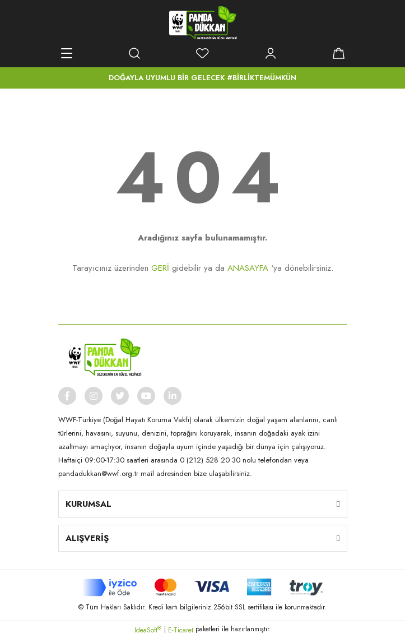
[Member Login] (270, 53)
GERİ (160, 268)
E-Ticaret (180, 630)
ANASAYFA (247, 268)
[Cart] (338, 53)
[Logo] (202, 22)
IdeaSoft (147, 630)
